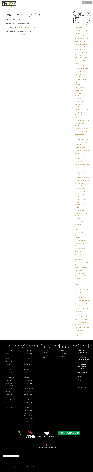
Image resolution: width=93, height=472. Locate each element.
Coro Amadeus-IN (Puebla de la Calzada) (81, 243)
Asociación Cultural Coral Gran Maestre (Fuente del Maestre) (81, 68)
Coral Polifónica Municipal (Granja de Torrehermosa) (81, 191)
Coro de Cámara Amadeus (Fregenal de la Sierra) (82, 251)
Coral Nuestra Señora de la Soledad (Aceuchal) (82, 183)
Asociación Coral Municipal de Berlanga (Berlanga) (82, 52)
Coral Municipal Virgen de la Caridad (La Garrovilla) (82, 166)
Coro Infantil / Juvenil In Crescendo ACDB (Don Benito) (82, 289)
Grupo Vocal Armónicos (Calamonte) (79, 333)
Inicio (5, 467)
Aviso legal (13, 467)
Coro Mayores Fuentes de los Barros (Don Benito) (82, 303)
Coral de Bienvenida (81, 126)
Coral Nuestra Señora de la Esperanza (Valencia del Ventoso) (82, 175)
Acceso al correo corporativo (54, 467)
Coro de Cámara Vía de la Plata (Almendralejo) (81, 270)
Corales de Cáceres (45, 351)
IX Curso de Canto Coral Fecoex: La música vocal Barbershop (28, 356)
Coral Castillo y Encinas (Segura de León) (81, 115)
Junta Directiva (65, 353)
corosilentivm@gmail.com (27, 27)
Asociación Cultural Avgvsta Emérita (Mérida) (81, 60)
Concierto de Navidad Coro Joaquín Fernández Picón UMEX (10, 380)
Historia (62, 350)
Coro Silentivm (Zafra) (82, 322)
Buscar (22, 456)
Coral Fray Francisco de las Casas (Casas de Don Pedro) (81, 142)
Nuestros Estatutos (63, 357)
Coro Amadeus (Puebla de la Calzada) (80, 235)
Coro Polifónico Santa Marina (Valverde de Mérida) (82, 311)
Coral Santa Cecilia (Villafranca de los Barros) (81, 199)
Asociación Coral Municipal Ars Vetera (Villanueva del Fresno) (82, 44)
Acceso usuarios (38, 467)
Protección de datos (24, 467)
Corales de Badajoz (45, 356)
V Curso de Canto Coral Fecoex (28, 410)
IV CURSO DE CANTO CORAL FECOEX (29, 418)
